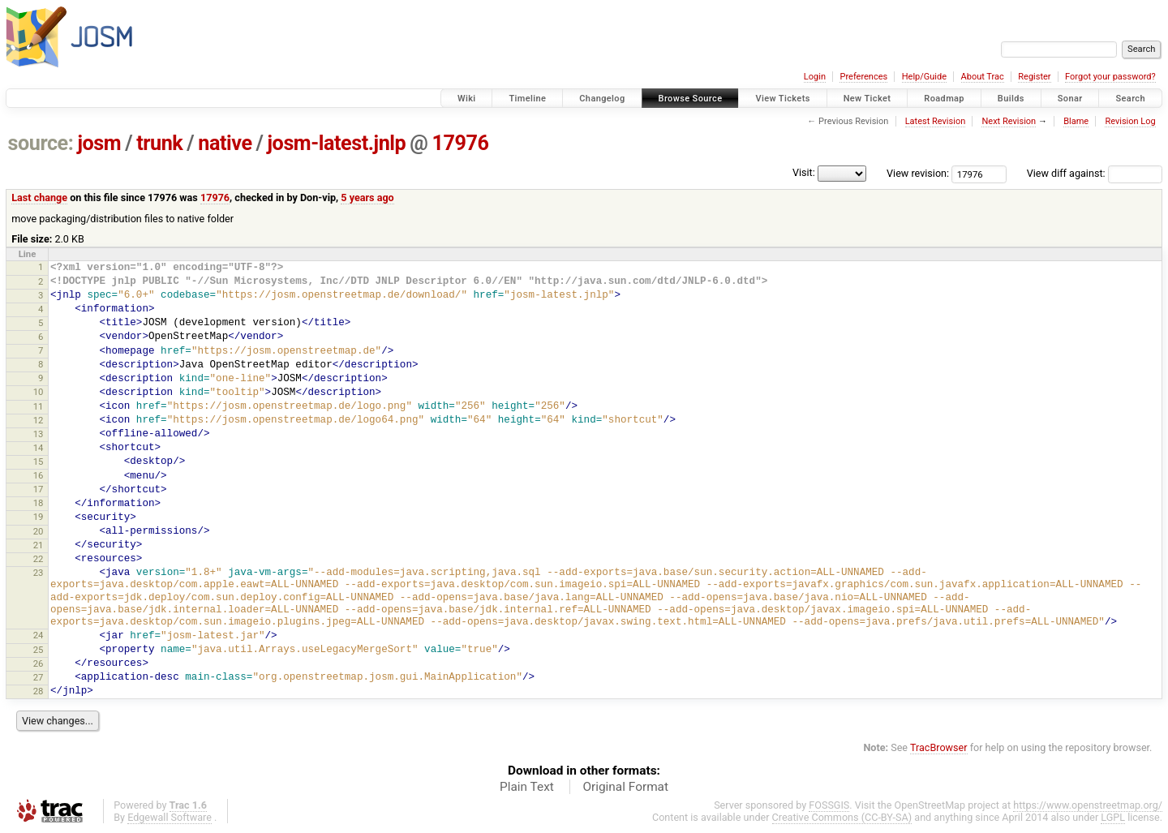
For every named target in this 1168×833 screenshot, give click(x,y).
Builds (1011, 98)
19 (38, 516)
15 (38, 461)
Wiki (466, 98)
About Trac (982, 76)
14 (38, 447)
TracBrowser (939, 747)
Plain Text (527, 786)
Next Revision (1008, 121)
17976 (460, 143)
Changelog (602, 98)
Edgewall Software (169, 817)
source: (41, 143)
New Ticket (867, 98)
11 (38, 406)
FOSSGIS (829, 805)
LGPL (1113, 817)
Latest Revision (935, 121)
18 (38, 503)
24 (38, 635)
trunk (159, 143)
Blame (1076, 121)
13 (38, 434)
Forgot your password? (1110, 76)
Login (815, 76)
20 (38, 531)
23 (38, 572)
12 (38, 420)
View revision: (918, 173)
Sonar (1070, 98)
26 (38, 663)
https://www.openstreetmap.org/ (1087, 805)
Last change (39, 197)
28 (38, 691)
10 (38, 391)
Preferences (863, 76)
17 (38, 489)
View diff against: (1094, 173)
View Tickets (782, 98)
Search (1130, 98)
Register (1034, 76)
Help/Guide (924, 76)
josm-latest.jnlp (337, 143)
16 (38, 475)
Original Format (625, 786)
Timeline (527, 98)
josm (99, 143)
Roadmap (944, 98)
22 (38, 559)
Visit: (803, 172)
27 (38, 677)
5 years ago (367, 197)
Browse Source (691, 98)
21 (38, 545)
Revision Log (1130, 121)
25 (38, 649)
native (224, 143)
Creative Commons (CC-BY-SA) (842, 817)
